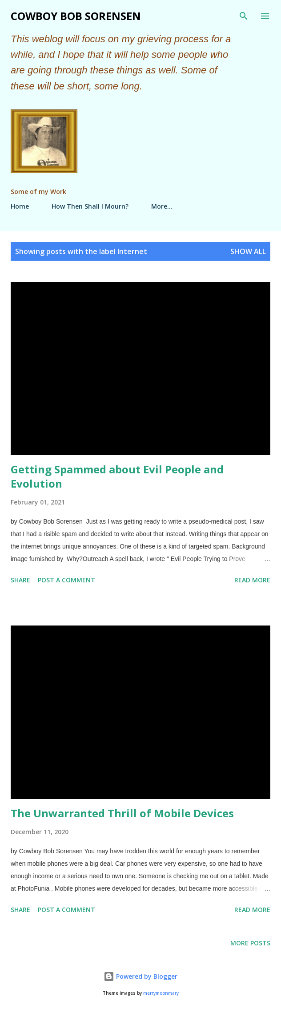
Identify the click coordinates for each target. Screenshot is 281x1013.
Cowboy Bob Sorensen (76, 15)
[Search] (243, 16)
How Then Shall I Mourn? (90, 206)
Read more (252, 580)
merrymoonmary (161, 993)
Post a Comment (66, 580)
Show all (248, 251)
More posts (250, 943)
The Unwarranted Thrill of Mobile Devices (122, 813)
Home (20, 206)
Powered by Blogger (140, 976)
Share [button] (20, 580)
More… (162, 206)
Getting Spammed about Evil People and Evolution (117, 476)
